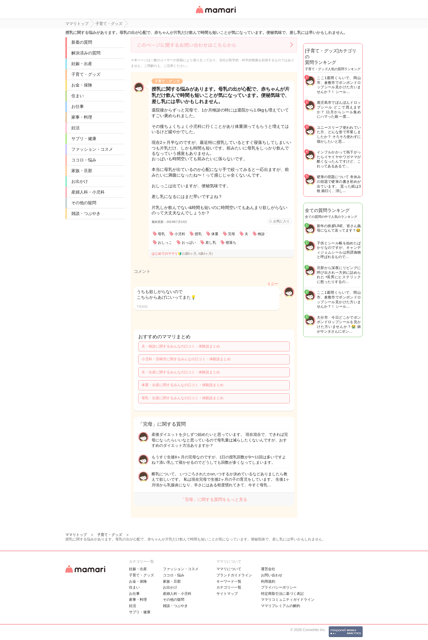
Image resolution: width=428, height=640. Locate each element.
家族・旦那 (81, 170)
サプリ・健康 (83, 138)
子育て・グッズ (85, 74)
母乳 (161, 234)
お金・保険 (81, 85)
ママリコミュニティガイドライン (287, 599)
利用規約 (268, 581)
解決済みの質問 (85, 53)
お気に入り (281, 221)
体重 (214, 234)
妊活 (75, 127)
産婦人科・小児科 (88, 192)
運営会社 (268, 569)
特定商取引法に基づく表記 (282, 594)
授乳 (198, 234)
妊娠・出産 (81, 63)
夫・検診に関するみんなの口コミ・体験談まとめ (180, 346)
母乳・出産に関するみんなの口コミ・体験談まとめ (182, 398)
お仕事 (77, 106)
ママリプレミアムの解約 (280, 606)
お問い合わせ (271, 575)
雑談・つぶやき (85, 213)
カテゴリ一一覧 (228, 587)
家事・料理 (81, 117)
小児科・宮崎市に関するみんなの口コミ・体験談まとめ (186, 359)
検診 (261, 234)
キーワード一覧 (228, 581)
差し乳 (210, 242)
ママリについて (228, 569)
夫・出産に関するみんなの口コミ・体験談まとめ (180, 372)
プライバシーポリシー (279, 587)
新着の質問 (81, 42)
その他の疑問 (83, 202)
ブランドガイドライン (234, 575)
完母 (231, 234)
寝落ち (231, 242)
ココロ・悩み (83, 160)
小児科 (179, 234)
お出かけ (79, 181)
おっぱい (189, 242)
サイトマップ (227, 594)
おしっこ (165, 242)
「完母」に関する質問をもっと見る (214, 499)
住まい (77, 95)
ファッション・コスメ (92, 149)
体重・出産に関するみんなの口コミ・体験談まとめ (182, 385)
